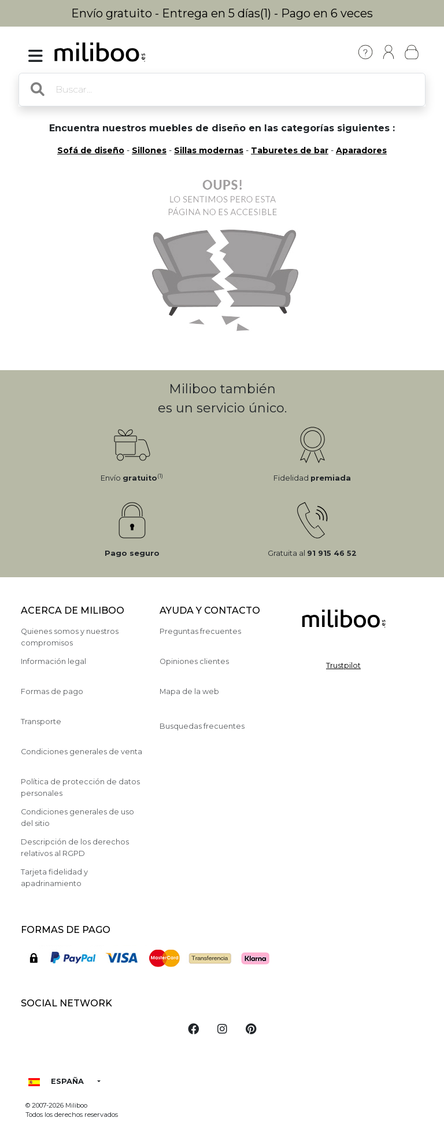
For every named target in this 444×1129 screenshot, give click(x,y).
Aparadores (361, 150)
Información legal (53, 661)
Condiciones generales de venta (81, 751)
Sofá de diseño (90, 150)
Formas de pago (52, 691)
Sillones (149, 150)
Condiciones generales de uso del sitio (77, 817)
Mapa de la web (189, 691)
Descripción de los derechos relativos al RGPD (75, 847)
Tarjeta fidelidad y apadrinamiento (54, 877)
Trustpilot (343, 665)
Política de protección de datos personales (80, 787)
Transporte (41, 721)
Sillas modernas (208, 150)
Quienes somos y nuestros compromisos (70, 637)
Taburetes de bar (289, 150)
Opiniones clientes (194, 661)
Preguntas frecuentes (200, 631)
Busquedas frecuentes (202, 726)
